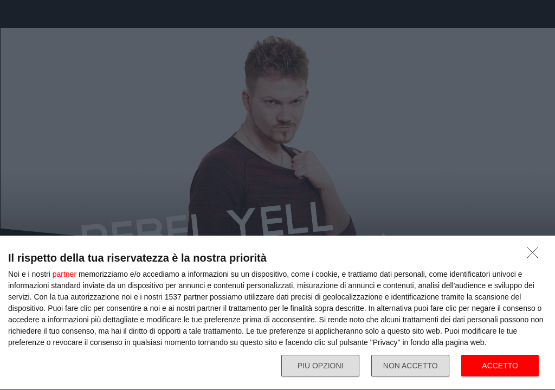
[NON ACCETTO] (535, 255)
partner (64, 274)
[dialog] (277, 313)
